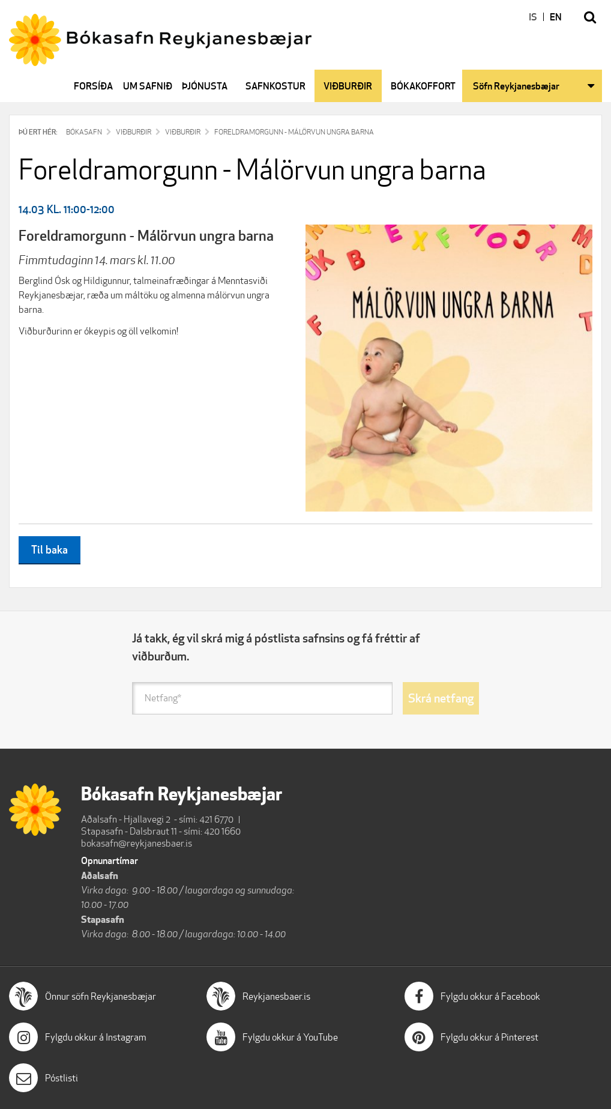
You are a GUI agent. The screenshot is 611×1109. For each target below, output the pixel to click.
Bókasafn (84, 131)
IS (533, 17)
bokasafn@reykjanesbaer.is (136, 843)
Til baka (49, 549)
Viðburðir (133, 131)
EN (556, 17)
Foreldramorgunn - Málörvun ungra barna (294, 131)
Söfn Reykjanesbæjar (516, 85)
